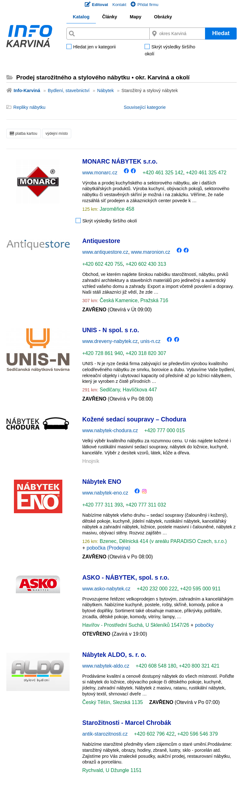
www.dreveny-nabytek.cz (110, 341)
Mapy (135, 16)
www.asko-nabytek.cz (106, 588)
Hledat (220, 33)
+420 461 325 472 (206, 172)
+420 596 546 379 (197, 734)
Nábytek (105, 90)
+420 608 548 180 (156, 666)
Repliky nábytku (29, 107)
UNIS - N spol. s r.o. (110, 330)
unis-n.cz (150, 341)
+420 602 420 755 (102, 264)
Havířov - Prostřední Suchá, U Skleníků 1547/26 (136, 625)
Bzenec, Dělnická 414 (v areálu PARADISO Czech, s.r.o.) (162, 541)
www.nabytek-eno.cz (105, 492)
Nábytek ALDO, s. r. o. (114, 654)
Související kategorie (145, 107)
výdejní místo (57, 133)
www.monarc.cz (99, 172)
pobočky (204, 625)
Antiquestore (101, 240)
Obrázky (163, 16)
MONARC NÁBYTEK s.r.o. (120, 161)
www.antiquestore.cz (105, 252)
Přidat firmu (144, 4)
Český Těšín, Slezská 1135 (112, 702)
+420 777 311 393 (102, 504)
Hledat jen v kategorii (94, 47)
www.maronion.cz (150, 252)
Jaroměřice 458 (116, 209)
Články (109, 16)
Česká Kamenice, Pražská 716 (133, 300)
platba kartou (23, 133)
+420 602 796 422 (154, 734)
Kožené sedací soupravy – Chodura (134, 419)
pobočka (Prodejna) (108, 548)
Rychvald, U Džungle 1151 (111, 770)
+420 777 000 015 (164, 430)
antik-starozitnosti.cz (105, 734)
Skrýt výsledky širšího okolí (170, 50)
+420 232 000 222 (157, 588)
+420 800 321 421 (199, 666)
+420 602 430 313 (146, 264)
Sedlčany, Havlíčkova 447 (127, 389)
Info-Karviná (27, 90)
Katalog (81, 16)
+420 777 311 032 (146, 504)
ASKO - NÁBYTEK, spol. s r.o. (125, 577)
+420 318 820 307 (146, 353)
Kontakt (119, 4)
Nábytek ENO (101, 481)
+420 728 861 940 (102, 353)
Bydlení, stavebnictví (69, 90)
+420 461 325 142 (163, 172)
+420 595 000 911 (200, 588)
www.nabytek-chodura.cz (110, 430)
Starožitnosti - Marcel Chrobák (126, 722)
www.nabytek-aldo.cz (105, 666)
